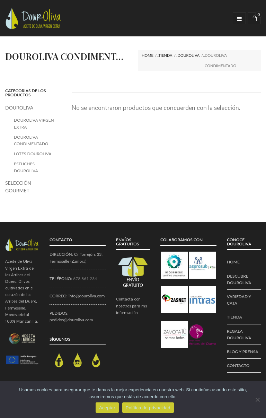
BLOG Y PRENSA (242, 351)
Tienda (165, 55)
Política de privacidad (148, 407)
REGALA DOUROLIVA (239, 334)
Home (147, 55)
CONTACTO (238, 365)
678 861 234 (85, 278)
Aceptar (107, 407)
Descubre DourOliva (239, 279)
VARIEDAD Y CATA (239, 300)
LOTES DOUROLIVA (32, 153)
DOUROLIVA (188, 55)
